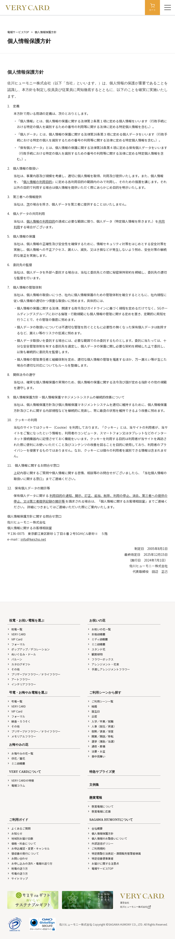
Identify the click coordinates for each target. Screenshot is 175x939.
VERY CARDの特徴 (20, 780)
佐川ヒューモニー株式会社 (135, 907)
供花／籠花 (16, 758)
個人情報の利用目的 (37, 181)
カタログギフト (19, 664)
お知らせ (14, 833)
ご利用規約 (96, 848)
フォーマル (16, 644)
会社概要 (95, 828)
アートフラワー (18, 679)
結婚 (92, 706)
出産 (92, 716)
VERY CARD (16, 634)
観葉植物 (95, 654)
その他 (13, 669)
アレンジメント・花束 (103, 664)
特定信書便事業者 (100, 858)
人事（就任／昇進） (102, 726)
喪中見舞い (96, 756)
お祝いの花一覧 (99, 629)
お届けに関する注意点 (103, 863)
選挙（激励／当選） (102, 741)
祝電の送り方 (17, 868)
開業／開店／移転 (100, 736)
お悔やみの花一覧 (20, 753)
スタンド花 (96, 649)
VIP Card (14, 639)
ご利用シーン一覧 (100, 701)
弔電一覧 (14, 701)
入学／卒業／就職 (100, 721)
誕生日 (94, 711)
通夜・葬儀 (96, 746)
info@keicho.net (33, 539)
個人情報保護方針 (100, 833)
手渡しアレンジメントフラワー (109, 669)
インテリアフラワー (21, 684)
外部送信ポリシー (100, 843)
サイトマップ (17, 878)
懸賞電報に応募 (99, 811)
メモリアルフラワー (21, 736)
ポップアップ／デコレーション (28, 649)
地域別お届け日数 (20, 838)
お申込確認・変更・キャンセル (28, 848)
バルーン (14, 659)
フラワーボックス (100, 659)
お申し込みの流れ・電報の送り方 (29, 863)
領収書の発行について (23, 853)
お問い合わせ (17, 858)
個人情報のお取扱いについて (107, 838)
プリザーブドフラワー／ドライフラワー (33, 674)
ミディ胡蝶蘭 (98, 639)
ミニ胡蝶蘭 (96, 644)
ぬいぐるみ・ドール (21, 654)
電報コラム (16, 785)
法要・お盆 (96, 751)
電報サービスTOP (18, 32)
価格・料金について (21, 843)
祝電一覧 (14, 629)
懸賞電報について (100, 806)
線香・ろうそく (19, 721)
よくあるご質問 (19, 828)
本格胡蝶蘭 (96, 634)
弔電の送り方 (17, 873)
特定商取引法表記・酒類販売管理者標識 (114, 853)
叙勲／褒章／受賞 (100, 731)
